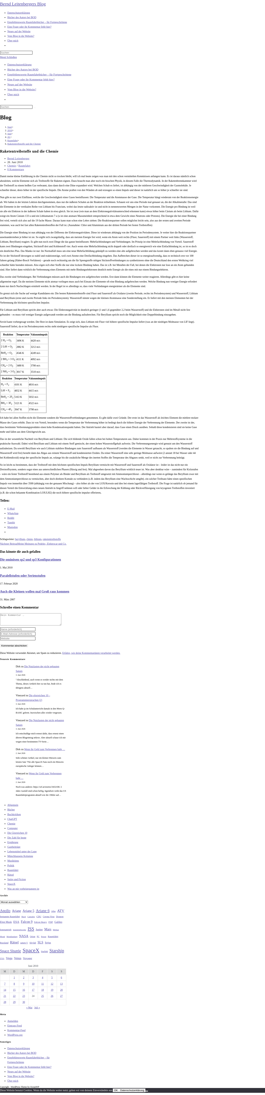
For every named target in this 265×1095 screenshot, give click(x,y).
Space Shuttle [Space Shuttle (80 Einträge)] (10, 953)
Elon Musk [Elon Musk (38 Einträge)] (6, 924)
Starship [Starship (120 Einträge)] (57, 952)
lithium (37, 539)
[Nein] (146, 1093)
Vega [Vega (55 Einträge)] (9, 960)
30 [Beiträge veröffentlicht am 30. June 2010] (23, 1004)
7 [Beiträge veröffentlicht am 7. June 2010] (5, 986)
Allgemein (12, 807)
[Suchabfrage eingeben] (16, 53)
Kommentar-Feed (16, 1032)
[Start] (9, 127)
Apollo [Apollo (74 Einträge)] (5, 913)
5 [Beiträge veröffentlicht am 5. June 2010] (52, 979)
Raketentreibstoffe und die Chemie (24, 143)
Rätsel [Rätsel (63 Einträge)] (14, 944)
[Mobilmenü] (8, 57)
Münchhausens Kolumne (20, 858)
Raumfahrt (24, 165)
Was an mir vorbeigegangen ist (23, 891)
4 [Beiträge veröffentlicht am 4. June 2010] (42, 979)
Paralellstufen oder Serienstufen (22, 575)
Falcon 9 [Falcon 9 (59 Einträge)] (26, 924)
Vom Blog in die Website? (21, 89)
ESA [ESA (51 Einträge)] (16, 924)
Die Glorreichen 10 (17, 835)
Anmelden (12, 1023)
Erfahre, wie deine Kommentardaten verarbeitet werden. (91, 655)
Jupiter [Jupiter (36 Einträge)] (39, 931)
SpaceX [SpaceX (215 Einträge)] (31, 953)
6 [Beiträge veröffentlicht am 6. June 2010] (61, 979)
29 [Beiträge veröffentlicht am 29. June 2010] (14, 1004)
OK (116, 1092)
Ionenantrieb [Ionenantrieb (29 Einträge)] (5, 932)
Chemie (11, 165)
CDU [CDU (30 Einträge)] (38, 919)
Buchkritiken (14, 816)
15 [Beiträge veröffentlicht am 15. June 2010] (14, 992)
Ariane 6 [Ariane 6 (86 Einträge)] (43, 913)
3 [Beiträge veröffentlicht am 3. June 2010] (33, 979)
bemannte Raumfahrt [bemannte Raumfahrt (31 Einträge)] (10, 919)
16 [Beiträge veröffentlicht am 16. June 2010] (23, 992)
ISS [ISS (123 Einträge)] (31, 931)
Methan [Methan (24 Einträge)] (56, 932)
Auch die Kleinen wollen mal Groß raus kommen (34, 591)
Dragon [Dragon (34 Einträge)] (59, 918)
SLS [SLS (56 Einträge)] (40, 944)
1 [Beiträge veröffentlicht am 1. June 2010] (14, 979)
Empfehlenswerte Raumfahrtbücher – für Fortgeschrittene (39, 74)
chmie (29, 539)
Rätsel (10, 877)
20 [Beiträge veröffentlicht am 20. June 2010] (61, 992)
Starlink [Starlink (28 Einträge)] (44, 953)
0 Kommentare (15, 169)
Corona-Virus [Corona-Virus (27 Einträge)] (48, 919)
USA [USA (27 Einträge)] (2, 961)
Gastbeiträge (13, 849)
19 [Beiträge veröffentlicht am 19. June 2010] (52, 992)
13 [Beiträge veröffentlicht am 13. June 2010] (61, 986)
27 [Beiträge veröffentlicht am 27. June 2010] (61, 998)
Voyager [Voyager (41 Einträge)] (27, 960)
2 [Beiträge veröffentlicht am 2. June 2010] (23, 979)
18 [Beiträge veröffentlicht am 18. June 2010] (42, 992)
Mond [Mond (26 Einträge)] (2, 939)
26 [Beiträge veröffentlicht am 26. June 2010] (52, 998)
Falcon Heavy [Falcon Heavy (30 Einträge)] (40, 924)
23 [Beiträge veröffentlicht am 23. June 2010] (23, 998)
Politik (10, 867)
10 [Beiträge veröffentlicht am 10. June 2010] (33, 986)
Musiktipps (13, 863)
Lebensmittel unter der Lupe (22, 853)
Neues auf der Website (19, 84)
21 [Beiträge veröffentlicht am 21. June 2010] (4, 998)
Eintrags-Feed (14, 1028)
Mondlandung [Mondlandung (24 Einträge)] (11, 939)
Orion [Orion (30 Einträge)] (32, 938)
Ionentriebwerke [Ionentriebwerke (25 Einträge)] (19, 932)
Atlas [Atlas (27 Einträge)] (53, 913)
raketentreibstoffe (52, 539)
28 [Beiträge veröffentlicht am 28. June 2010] (4, 1004)
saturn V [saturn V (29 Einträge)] (24, 945)
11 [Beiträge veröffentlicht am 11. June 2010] (42, 986)
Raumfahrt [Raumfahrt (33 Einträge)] (53, 938)
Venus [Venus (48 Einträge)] (17, 960)
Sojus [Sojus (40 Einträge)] (48, 944)
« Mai (29, 1009)
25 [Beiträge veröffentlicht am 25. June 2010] (42, 998)
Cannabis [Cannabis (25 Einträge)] (31, 919)
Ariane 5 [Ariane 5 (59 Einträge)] (28, 913)
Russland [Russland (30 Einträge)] (4, 945)
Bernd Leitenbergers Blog (23, 3)
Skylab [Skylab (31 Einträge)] (32, 945)
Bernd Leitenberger (18, 158)
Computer (12, 830)
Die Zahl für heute (16, 840)
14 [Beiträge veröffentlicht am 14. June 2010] (4, 992)
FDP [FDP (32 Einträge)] (50, 924)
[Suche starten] (34, 107)
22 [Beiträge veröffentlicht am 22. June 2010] (14, 998)
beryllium (20, 539)
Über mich (13, 94)
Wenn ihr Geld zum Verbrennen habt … (44, 751)
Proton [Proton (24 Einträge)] (43, 939)
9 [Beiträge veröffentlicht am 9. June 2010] (23, 986)
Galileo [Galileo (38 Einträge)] (58, 924)
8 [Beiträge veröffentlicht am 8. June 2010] (14, 986)
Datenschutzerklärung (19, 64)
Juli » (37, 1009)
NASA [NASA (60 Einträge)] (23, 938)
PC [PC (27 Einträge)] (38, 939)
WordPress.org (14, 1037)
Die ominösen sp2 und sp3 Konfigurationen (30, 559)
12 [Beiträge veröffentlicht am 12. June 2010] (52, 986)
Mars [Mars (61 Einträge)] (47, 931)
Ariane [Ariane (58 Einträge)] (16, 913)
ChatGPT (12, 821)
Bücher (11, 812)
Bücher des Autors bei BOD (22, 69)
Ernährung (12, 844)
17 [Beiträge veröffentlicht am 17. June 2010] (33, 992)
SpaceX (11, 886)
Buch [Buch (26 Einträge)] (24, 919)
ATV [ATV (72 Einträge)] (60, 913)
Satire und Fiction (16, 881)
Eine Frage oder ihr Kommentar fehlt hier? (31, 79)
